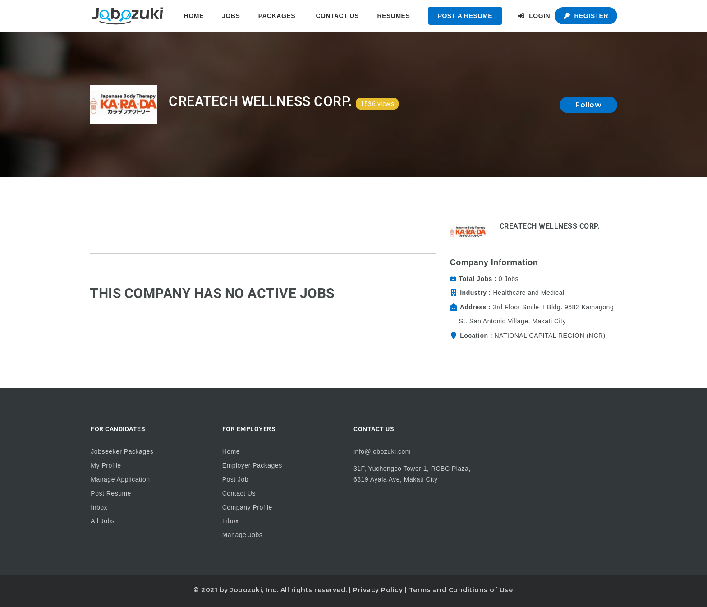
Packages (276, 15)
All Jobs (103, 520)
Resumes (393, 15)
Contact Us (337, 15)
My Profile (106, 465)
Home (194, 15)
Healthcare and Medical (528, 292)
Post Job (235, 479)
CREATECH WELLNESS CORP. (550, 226)
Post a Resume (465, 15)
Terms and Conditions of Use (461, 590)
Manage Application (120, 479)
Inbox (99, 507)
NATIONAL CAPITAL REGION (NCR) (549, 335)
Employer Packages (252, 465)
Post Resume (111, 493)
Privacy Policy (378, 590)
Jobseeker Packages (122, 451)
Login (534, 15)
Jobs (231, 15)
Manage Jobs (242, 534)
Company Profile (247, 507)
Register (586, 15)
